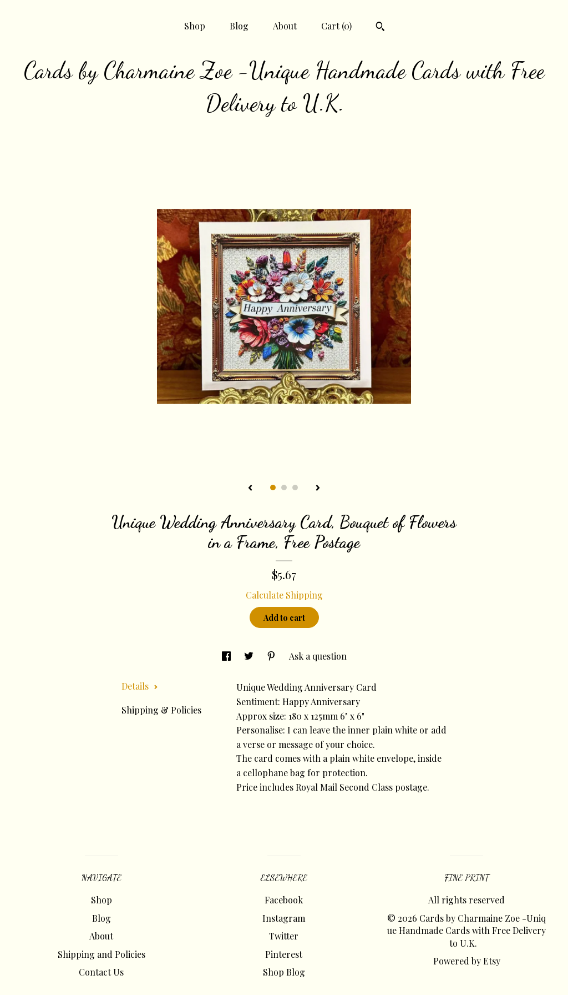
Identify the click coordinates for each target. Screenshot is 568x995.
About (285, 26)
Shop (194, 26)
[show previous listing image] (250, 489)
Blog (239, 26)
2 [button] (284, 487)
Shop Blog (284, 972)
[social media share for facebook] (227, 656)
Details (139, 686)
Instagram (283, 918)
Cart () (336, 26)
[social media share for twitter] (250, 656)
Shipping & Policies (161, 710)
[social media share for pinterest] (272, 656)
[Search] (380, 28)
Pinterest (283, 954)
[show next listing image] (318, 489)
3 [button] (295, 487)
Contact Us (101, 972)
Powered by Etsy (466, 961)
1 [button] (273, 487)
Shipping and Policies (101, 954)
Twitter (283, 936)
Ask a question (318, 656)
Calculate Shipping (284, 595)
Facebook (284, 900)
